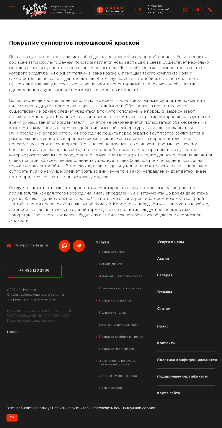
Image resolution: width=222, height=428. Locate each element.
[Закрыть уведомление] (219, 402)
